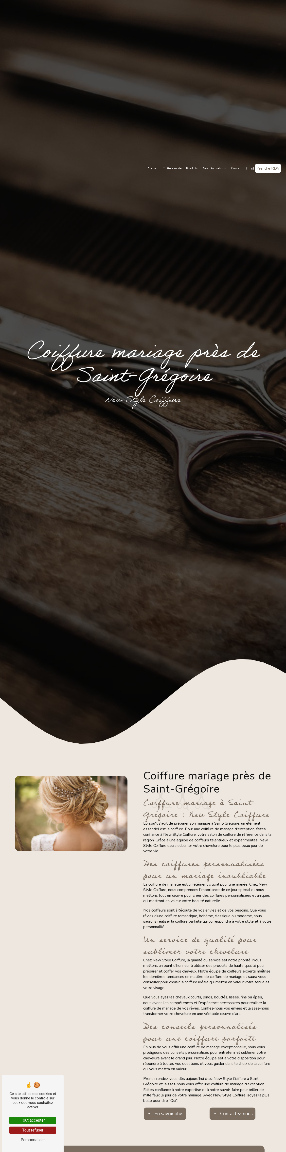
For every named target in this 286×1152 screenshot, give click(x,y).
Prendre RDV (268, 168)
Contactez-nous (232, 1114)
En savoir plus (164, 1114)
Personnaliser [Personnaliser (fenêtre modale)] (33, 1139)
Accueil (152, 168)
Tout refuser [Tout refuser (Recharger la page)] (32, 1130)
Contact (236, 168)
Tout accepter (33, 1120)
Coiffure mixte (171, 168)
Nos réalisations (214, 168)
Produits (192, 168)
